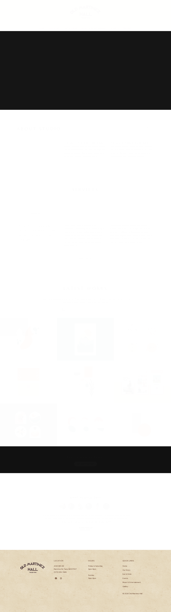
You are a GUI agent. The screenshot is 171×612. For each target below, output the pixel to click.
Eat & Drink (71, 29)
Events (115, 29)
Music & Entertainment (94, 29)
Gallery (127, 29)
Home (42, 29)
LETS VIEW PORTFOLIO (85, 463)
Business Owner (85, 529)
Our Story (54, 29)
